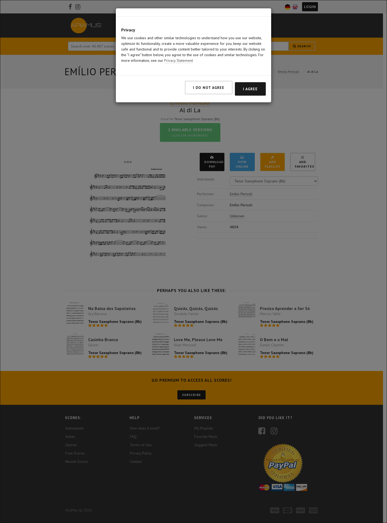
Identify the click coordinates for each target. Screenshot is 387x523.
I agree (250, 80)
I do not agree (208, 79)
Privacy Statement (178, 51)
